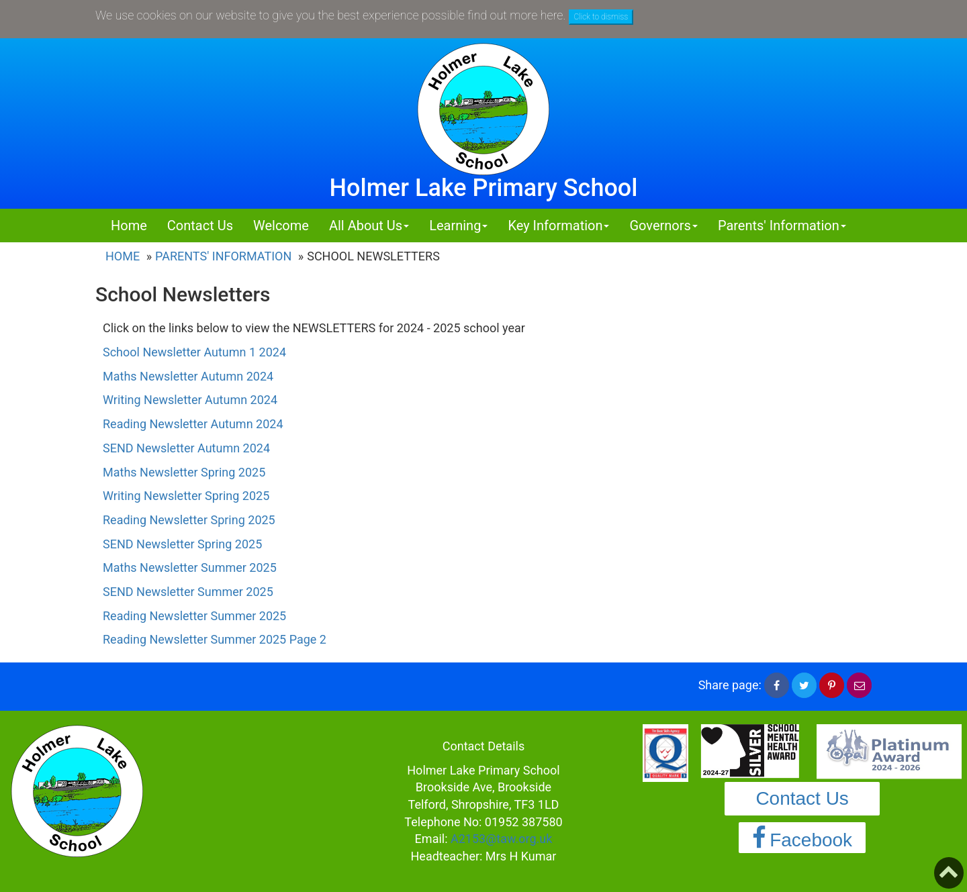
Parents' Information (223, 256)
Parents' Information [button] (782, 225)
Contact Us (200, 225)
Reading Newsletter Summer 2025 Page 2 (214, 639)
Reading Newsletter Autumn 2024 (193, 424)
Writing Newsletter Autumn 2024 (190, 400)
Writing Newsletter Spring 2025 (186, 496)
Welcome (281, 225)
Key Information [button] (558, 225)
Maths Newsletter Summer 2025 (190, 567)
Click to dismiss (601, 16)
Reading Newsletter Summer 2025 (194, 616)
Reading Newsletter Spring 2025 (189, 520)
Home (129, 225)
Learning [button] (458, 225)
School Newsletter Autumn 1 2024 (196, 352)
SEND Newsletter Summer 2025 (188, 592)
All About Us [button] (369, 225)
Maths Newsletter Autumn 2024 (188, 376)
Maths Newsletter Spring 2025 (184, 472)
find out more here (515, 15)
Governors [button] (663, 225)
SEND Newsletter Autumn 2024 (188, 448)
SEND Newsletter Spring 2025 (182, 544)
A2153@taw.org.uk (501, 839)
